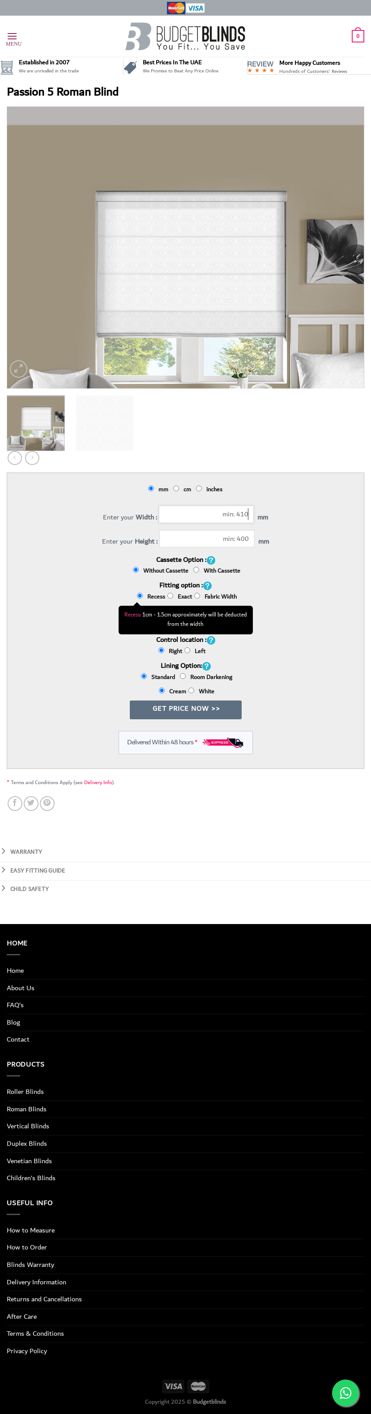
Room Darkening (206, 677)
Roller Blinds (25, 1091)
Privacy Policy (27, 1351)
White (201, 691)
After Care (22, 1316)
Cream (172, 691)
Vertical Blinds (28, 1126)
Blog (13, 1022)
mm (159, 489)
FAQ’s (15, 1005)
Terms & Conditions (35, 1333)
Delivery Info (98, 782)
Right (170, 651)
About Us (20, 988)
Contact (18, 1039)
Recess (151, 597)
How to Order (27, 1247)
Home (15, 970)
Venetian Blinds (29, 1161)
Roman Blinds (27, 1109)
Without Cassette (162, 571)
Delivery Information (36, 1282)
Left (194, 651)
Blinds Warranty (30, 1264)
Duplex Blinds (27, 1143)
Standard (159, 677)
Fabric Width (215, 597)
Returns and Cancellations (44, 1299)
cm (183, 489)
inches (210, 489)
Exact (179, 597)
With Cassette (216, 571)
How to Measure (31, 1230)
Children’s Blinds (31, 1178)
